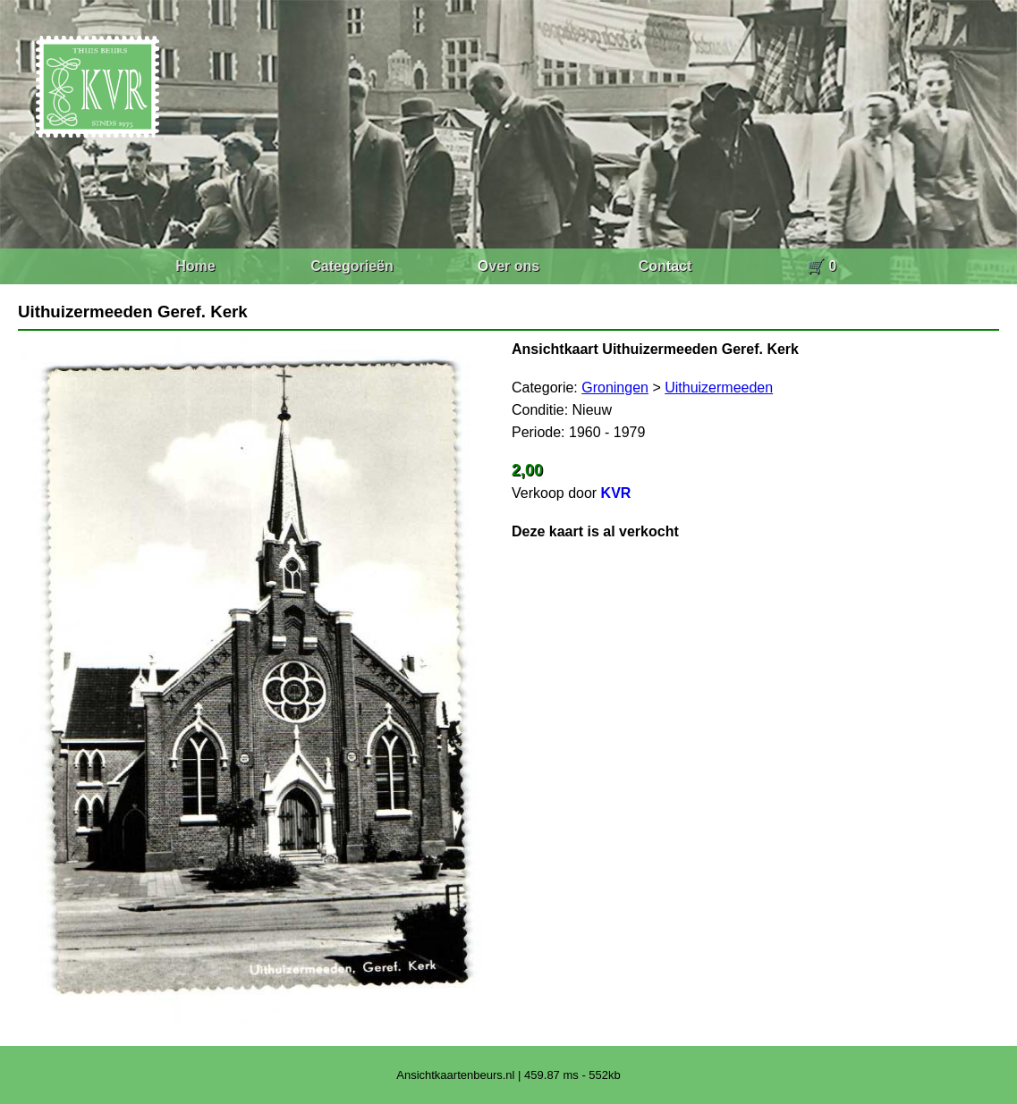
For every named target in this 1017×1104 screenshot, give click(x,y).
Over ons (508, 266)
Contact (665, 266)
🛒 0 (821, 266)
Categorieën (351, 266)
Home (195, 266)
